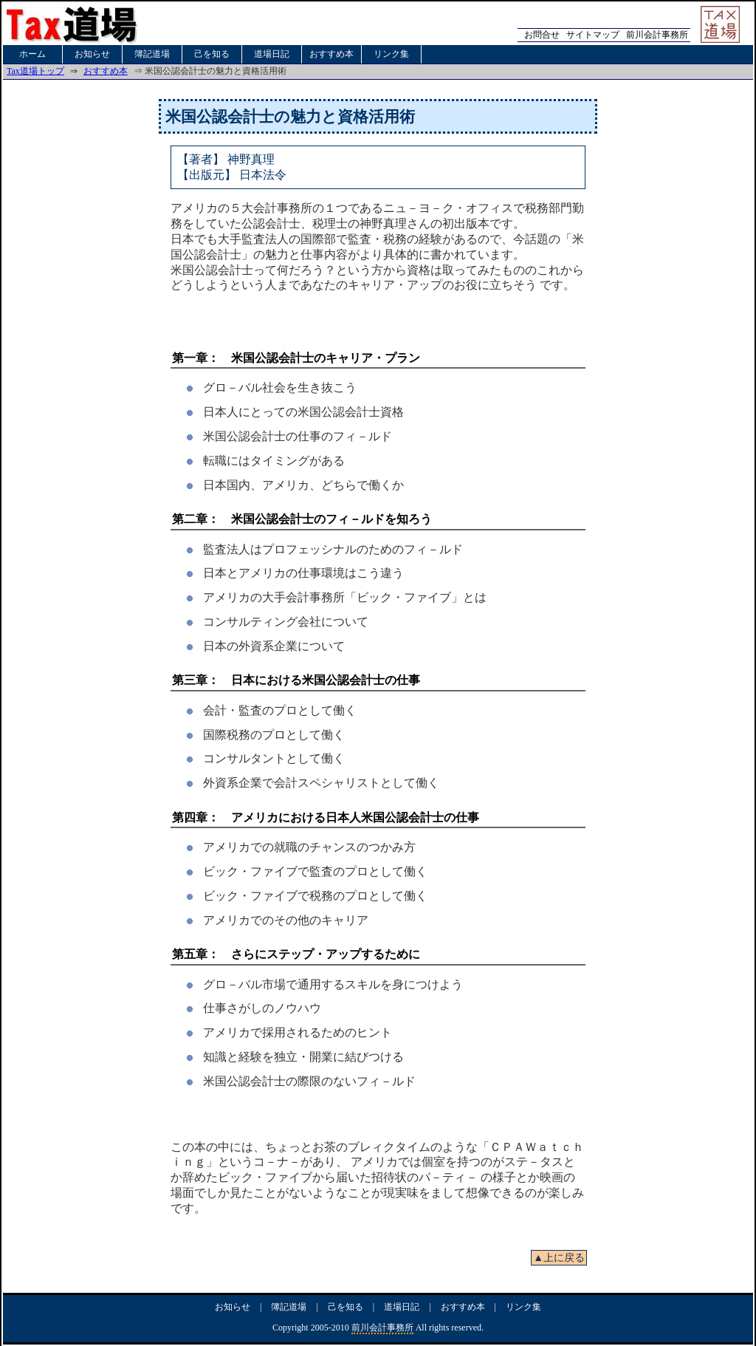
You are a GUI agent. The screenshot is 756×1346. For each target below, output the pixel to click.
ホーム (32, 54)
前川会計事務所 (657, 35)
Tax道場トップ (35, 71)
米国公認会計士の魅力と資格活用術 (290, 116)
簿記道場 (152, 54)
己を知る (212, 54)
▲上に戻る (559, 1257)
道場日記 (271, 54)
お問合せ (542, 35)
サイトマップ (592, 35)
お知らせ (92, 54)
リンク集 (391, 54)
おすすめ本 (331, 54)
